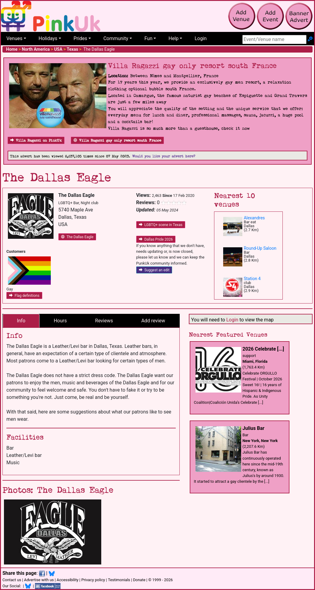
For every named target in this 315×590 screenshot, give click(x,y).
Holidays (48, 38)
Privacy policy (93, 580)
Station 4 (252, 278)
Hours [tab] (60, 321)
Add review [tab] (153, 321)
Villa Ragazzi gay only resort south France (117, 140)
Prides (80, 38)
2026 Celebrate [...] (263, 349)
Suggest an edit (154, 270)
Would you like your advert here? (163, 156)
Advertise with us (39, 580)
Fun (148, 38)
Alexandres (254, 217)
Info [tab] (21, 321)
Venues (14, 38)
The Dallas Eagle (77, 237)
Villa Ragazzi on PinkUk (36, 140)
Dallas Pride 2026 (156, 239)
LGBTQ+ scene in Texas (160, 225)
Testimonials (119, 580)
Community (115, 38)
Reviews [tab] (104, 321)
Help (173, 38)
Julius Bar (254, 428)
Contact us (11, 580)
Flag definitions (24, 295)
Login (200, 38)
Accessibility (67, 580)
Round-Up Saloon (260, 248)
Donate (139, 580)
